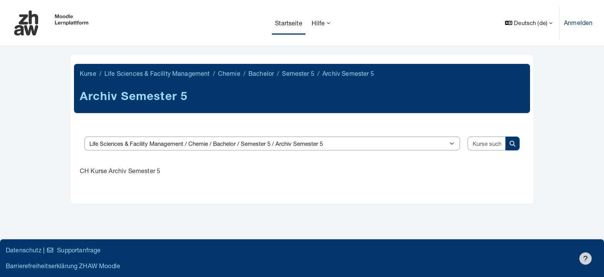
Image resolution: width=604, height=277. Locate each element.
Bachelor (261, 73)
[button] (528, 23)
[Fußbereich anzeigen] (585, 258)
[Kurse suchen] (487, 144)
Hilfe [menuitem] (318, 23)
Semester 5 (298, 73)
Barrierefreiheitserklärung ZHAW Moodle (63, 265)
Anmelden (578, 22)
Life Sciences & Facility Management (157, 73)
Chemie (229, 73)
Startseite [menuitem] (288, 23)
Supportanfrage (73, 250)
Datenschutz (24, 250)
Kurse (88, 73)
